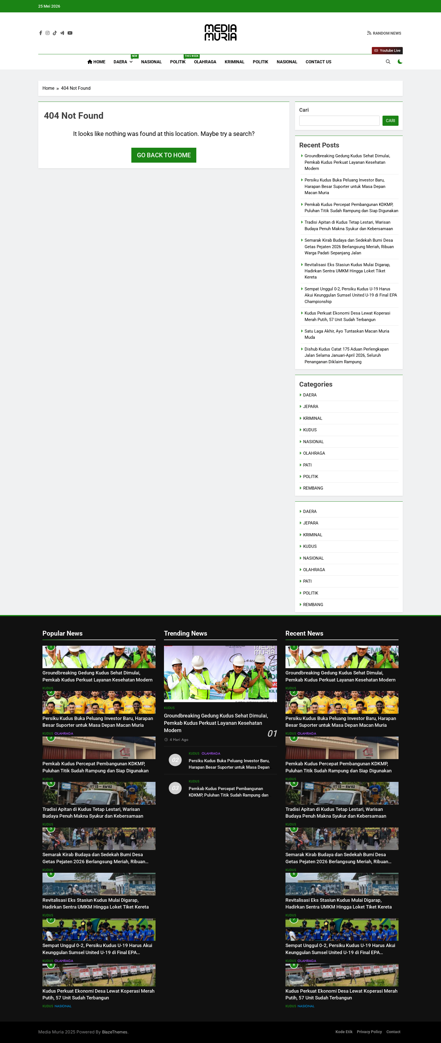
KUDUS (310, 429)
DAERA (125, 59)
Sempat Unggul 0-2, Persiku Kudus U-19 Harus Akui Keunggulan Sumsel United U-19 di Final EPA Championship (351, 295)
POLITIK (180, 59)
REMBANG (313, 488)
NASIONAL (151, 61)
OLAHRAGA (205, 61)
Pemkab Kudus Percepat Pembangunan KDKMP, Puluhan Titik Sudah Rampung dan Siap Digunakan (228, 795)
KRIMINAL (234, 61)
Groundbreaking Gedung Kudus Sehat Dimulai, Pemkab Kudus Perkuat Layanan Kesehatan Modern (347, 162)
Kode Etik (344, 1031)
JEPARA (310, 406)
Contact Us (318, 61)
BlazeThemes (114, 1031)
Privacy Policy (369, 1031)
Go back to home (164, 155)
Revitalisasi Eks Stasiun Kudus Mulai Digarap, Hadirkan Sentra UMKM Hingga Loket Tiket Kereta (347, 271)
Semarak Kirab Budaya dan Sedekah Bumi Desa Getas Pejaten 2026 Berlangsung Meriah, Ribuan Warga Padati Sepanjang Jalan (349, 246)
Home (96, 61)
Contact (393, 1031)
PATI (307, 465)
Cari (304, 110)
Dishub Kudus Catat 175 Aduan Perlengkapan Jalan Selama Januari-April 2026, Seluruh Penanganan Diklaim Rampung (347, 355)
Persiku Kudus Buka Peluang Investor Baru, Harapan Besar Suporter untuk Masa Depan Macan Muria (345, 186)
